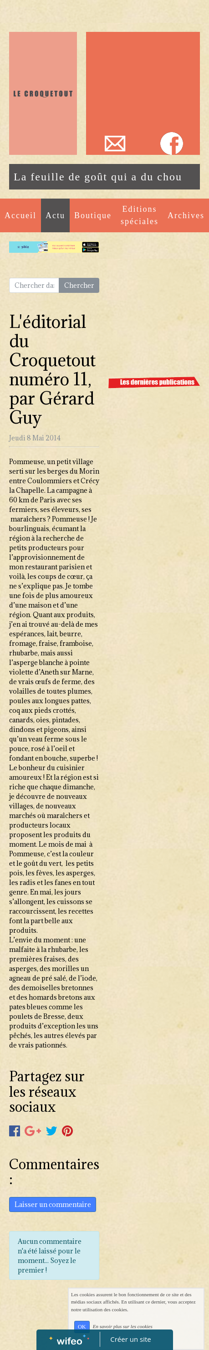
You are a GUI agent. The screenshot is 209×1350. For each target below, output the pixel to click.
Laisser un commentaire (53, 1204)
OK (82, 1327)
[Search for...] (34, 285)
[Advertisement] (143, 82)
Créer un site (130, 1339)
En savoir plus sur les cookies (123, 1326)
